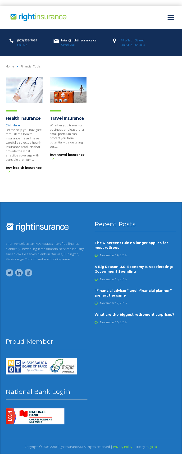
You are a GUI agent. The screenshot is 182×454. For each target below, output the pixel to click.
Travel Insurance (67, 118)
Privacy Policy (122, 447)
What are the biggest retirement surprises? (134, 314)
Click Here (13, 125)
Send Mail (68, 45)
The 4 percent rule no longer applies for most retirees (131, 245)
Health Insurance (23, 118)
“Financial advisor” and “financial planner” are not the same (133, 293)
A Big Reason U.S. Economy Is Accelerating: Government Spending (134, 269)
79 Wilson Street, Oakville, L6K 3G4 (133, 42)
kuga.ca (151, 447)
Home (10, 66)
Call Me (22, 45)
